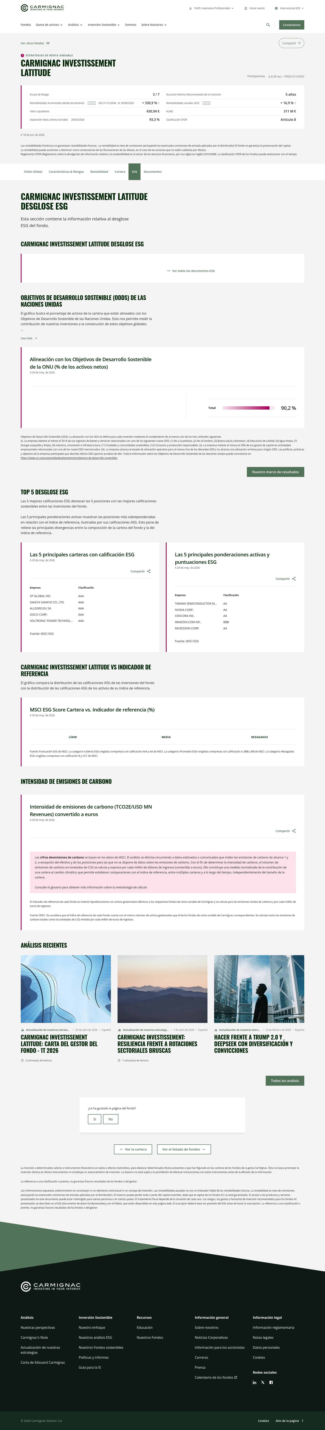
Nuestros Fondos (150, 1337)
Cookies (259, 1357)
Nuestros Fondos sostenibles (101, 1347)
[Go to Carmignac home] (42, 8)
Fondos (26, 25)
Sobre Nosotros (152, 25)
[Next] (93, 103)
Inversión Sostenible (102, 25)
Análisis (73, 25)
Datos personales (266, 1347)
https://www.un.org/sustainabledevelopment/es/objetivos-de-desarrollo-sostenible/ (69, 458)
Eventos (130, 25)
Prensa (200, 1367)
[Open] (61, 25)
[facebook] (271, 1382)
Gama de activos (47, 25)
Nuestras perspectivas (38, 1327)
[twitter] (262, 1382)
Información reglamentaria (273, 1327)
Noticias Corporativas (211, 1337)
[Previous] (89, 103)
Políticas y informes (94, 1357)
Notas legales (263, 1337)
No (110, 1119)
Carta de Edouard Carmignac (43, 1362)
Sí (94, 1119)
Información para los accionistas (220, 1347)
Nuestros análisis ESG (95, 1337)
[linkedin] (254, 1382)
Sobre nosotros (206, 1327)
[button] (46, 1320)
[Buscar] (268, 24)
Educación (145, 1327)
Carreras (201, 1357)
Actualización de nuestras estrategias (40, 1350)
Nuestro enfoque (92, 1327)
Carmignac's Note (34, 1337)
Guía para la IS (90, 1367)
